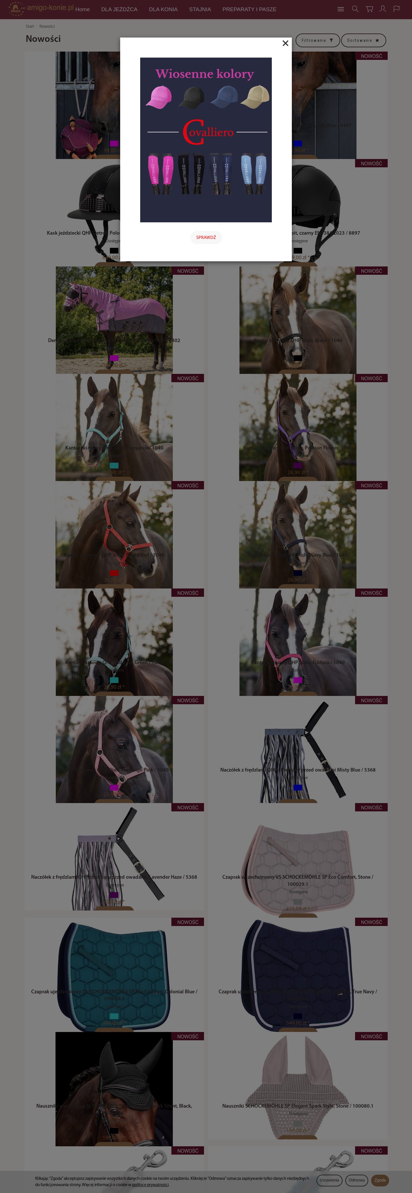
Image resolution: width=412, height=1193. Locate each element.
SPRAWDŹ (206, 238)
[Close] (285, 43)
